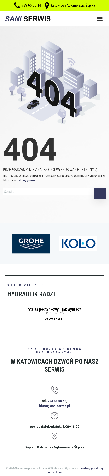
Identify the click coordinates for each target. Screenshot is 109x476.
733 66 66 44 (31, 5)
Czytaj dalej (54, 319)
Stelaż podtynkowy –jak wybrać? (54, 309)
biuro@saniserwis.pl (54, 406)
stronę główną (27, 180)
